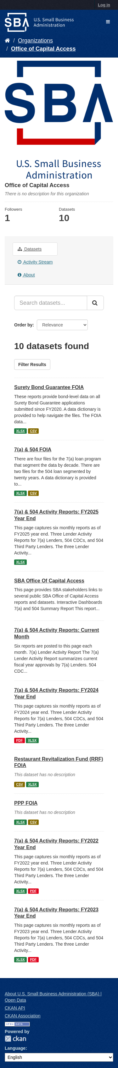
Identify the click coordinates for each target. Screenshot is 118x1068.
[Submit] (95, 303)
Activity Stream (35, 261)
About (26, 274)
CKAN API (15, 1007)
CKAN (15, 1038)
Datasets (30, 249)
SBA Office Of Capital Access (49, 580)
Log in (104, 5)
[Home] (7, 40)
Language (15, 1048)
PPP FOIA (25, 803)
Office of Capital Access (43, 49)
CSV (33, 431)
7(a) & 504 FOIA (32, 449)
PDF (19, 740)
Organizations (35, 40)
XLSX (20, 431)
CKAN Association (23, 1015)
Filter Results (32, 364)
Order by (23, 324)
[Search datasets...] (50, 303)
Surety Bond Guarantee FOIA (49, 387)
